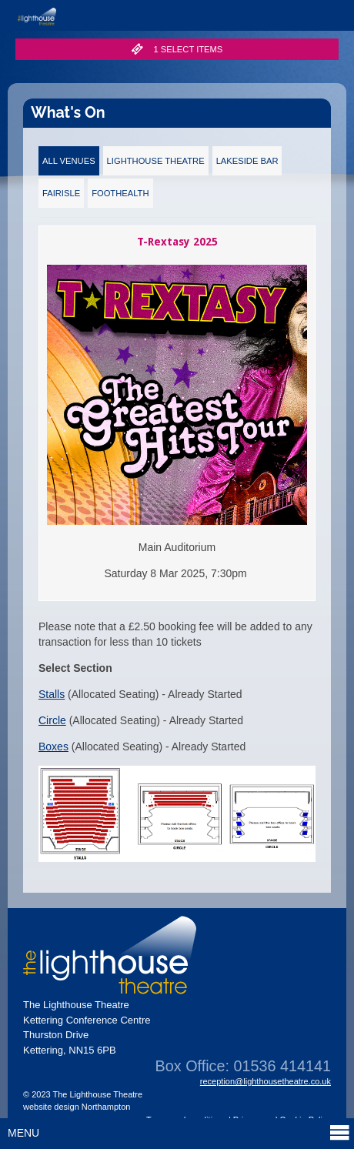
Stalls (51, 694)
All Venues (68, 160)
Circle (52, 720)
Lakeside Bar (247, 160)
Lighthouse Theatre (156, 160)
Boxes (53, 746)
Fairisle (61, 193)
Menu (179, 1132)
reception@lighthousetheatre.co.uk (265, 1081)
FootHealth (120, 193)
